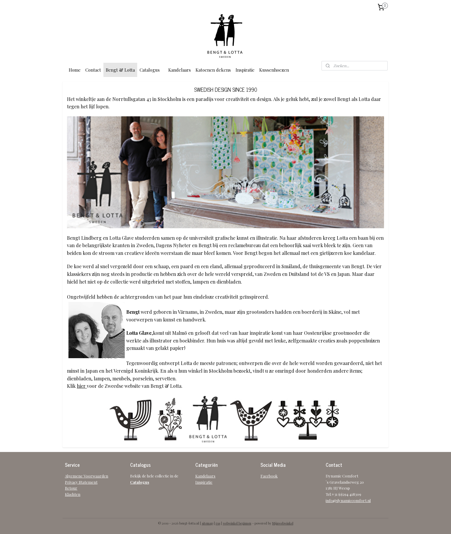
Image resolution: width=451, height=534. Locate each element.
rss (218, 523)
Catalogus (150, 70)
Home (75, 70)
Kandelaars (179, 70)
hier (82, 386)
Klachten (72, 494)
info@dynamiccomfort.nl (348, 500)
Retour (71, 487)
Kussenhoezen (274, 70)
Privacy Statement (81, 482)
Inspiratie (245, 70)
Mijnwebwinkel (282, 523)
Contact (93, 70)
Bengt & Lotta (120, 70)
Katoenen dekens (213, 70)
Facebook (269, 475)
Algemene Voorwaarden (86, 475)
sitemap (207, 523)
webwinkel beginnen (237, 523)
